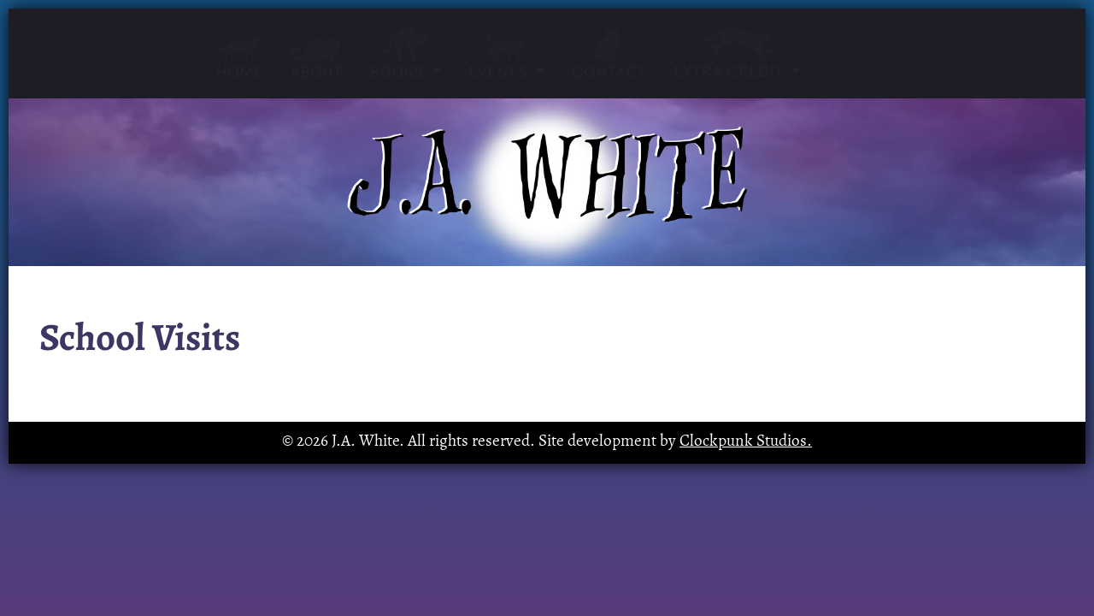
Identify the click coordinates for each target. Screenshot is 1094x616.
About (317, 59)
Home (239, 57)
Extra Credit (730, 54)
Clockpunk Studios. (745, 442)
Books (405, 54)
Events (506, 54)
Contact (609, 54)
